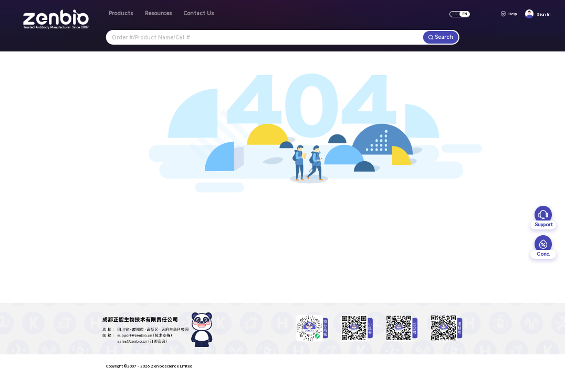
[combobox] (264, 37)
